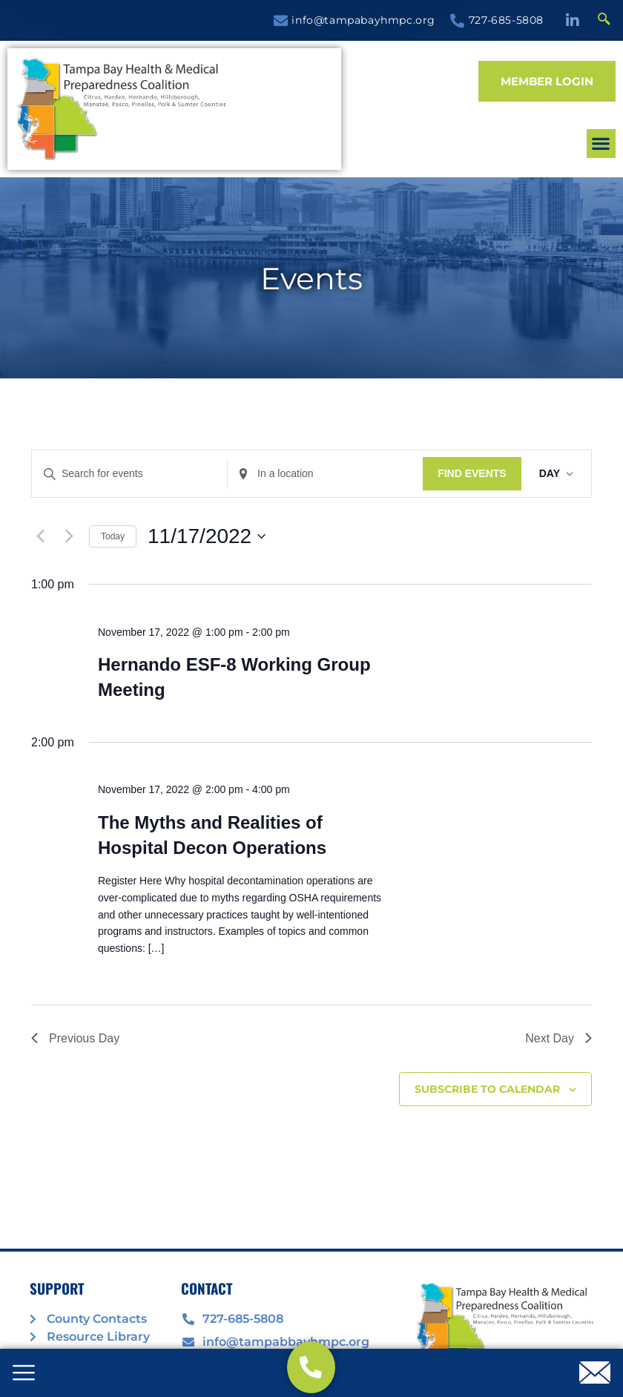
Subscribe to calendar (487, 1089)
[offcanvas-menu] (23, 1374)
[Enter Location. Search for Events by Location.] (325, 473)
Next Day (558, 1038)
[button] (452, 125)
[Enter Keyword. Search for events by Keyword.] (129, 473)
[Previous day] (40, 536)
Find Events (472, 473)
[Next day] (69, 536)
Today (113, 536)
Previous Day (75, 1038)
